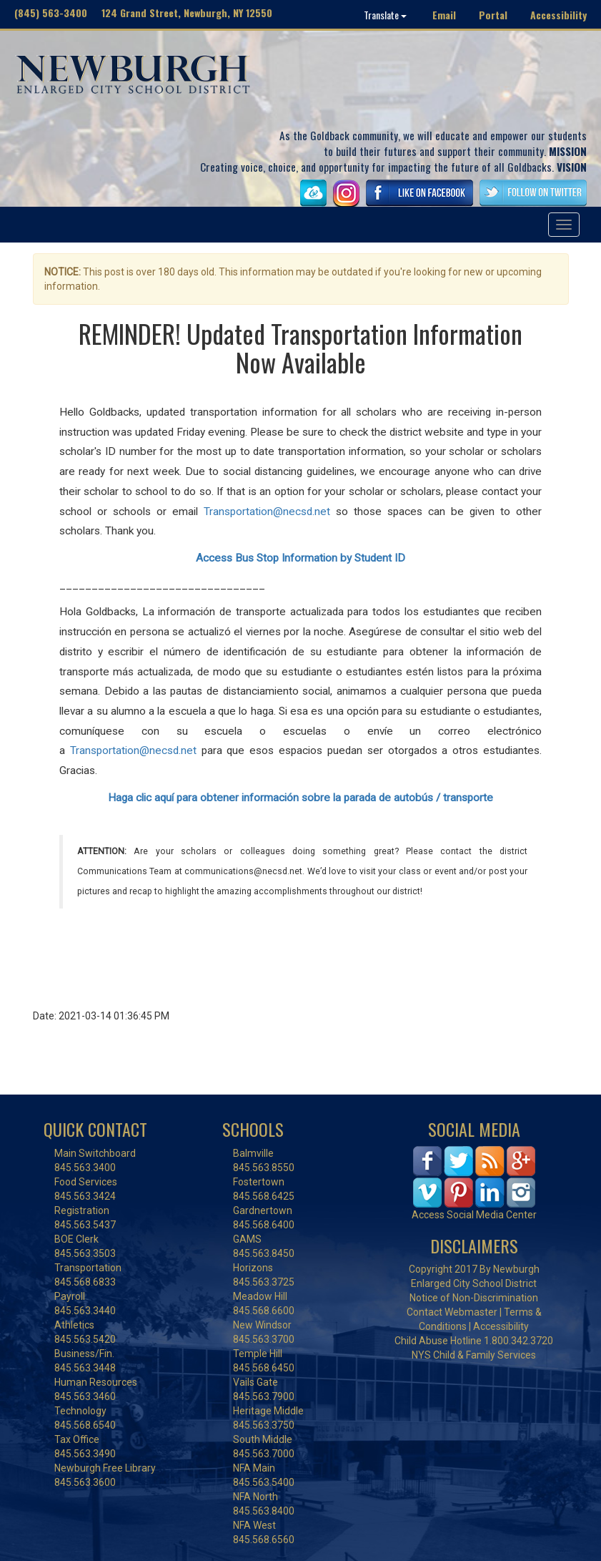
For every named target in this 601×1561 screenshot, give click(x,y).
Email (444, 14)
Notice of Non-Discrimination (473, 1297)
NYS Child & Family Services (474, 1355)
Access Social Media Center (474, 1214)
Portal (493, 14)
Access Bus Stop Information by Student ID (300, 558)
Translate (385, 14)
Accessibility (558, 14)
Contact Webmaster (452, 1312)
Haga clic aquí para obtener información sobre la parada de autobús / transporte (300, 797)
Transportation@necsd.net (267, 511)
